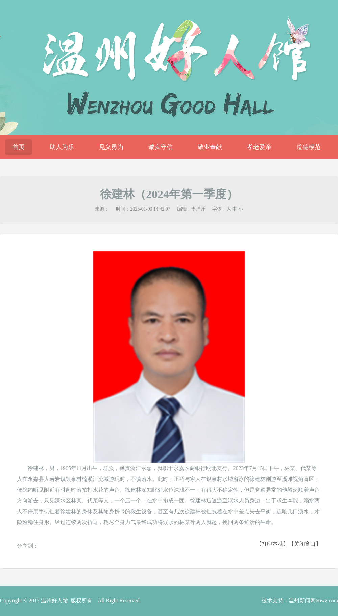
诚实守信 (160, 147)
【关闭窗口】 (305, 544)
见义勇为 (111, 147)
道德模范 (308, 147)
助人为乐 (62, 147)
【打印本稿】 (272, 544)
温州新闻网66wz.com (313, 600)
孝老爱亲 (259, 147)
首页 (19, 147)
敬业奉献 (210, 147)
